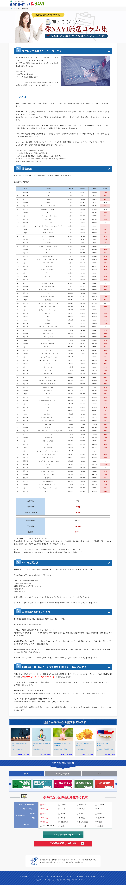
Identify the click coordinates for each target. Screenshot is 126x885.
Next (116, 784)
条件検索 (24, 876)
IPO (99, 774)
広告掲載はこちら (83, 876)
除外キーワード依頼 (97, 876)
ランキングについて (44, 876)
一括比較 (32, 876)
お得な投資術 (63, 774)
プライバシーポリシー (68, 876)
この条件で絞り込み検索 (63, 843)
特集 (26, 774)
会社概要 (56, 876)
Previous (10, 784)
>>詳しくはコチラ (23, 754)
